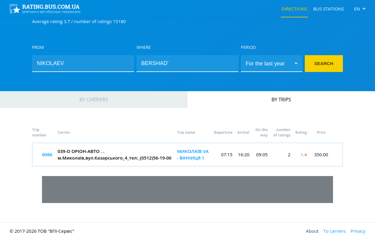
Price (321, 132)
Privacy (358, 231)
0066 (47, 154)
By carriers (94, 99)
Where (143, 47)
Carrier (64, 132)
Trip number (39, 132)
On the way (261, 132)
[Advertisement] (187, 189)
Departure (223, 132)
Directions (294, 9)
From (38, 47)
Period (248, 47)
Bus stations (328, 9)
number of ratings (281, 132)
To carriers (334, 231)
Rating (301, 132)
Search (323, 63)
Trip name (186, 132)
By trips (281, 99)
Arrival (243, 132)
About (312, 231)
